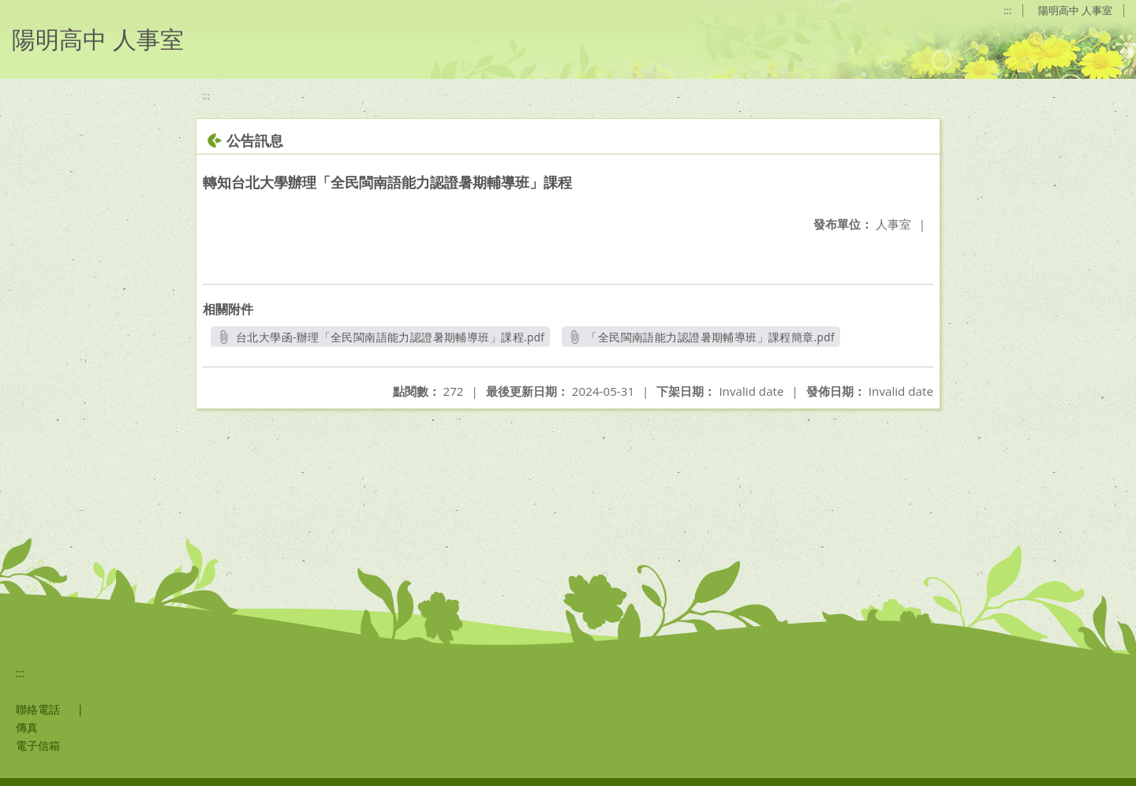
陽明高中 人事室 (1075, 10)
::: (1007, 10)
